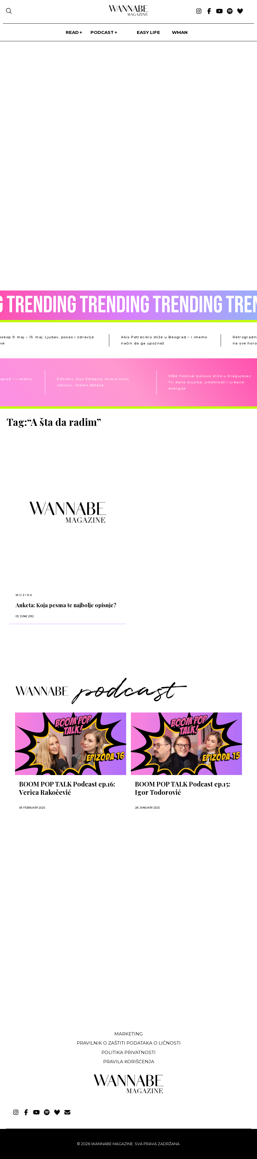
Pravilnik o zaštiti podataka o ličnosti (129, 1043)
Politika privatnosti (128, 1052)
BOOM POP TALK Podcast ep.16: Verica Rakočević (67, 788)
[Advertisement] (51, 982)
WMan (180, 32)
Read (72, 32)
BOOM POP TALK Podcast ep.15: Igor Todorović (182, 788)
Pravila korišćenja (128, 1061)
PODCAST (102, 32)
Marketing (128, 1034)
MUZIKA (24, 595)
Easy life (148, 32)
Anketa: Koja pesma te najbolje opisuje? (66, 605)
